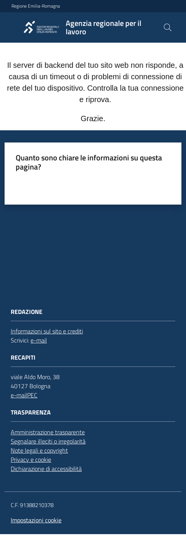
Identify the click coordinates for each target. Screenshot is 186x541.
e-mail (39, 340)
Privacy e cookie (31, 459)
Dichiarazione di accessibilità (46, 468)
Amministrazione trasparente (48, 432)
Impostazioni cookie (36, 520)
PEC (32, 395)
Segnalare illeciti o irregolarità (48, 441)
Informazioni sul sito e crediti (47, 331)
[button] (168, 27)
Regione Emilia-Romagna (35, 6)
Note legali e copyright (39, 450)
